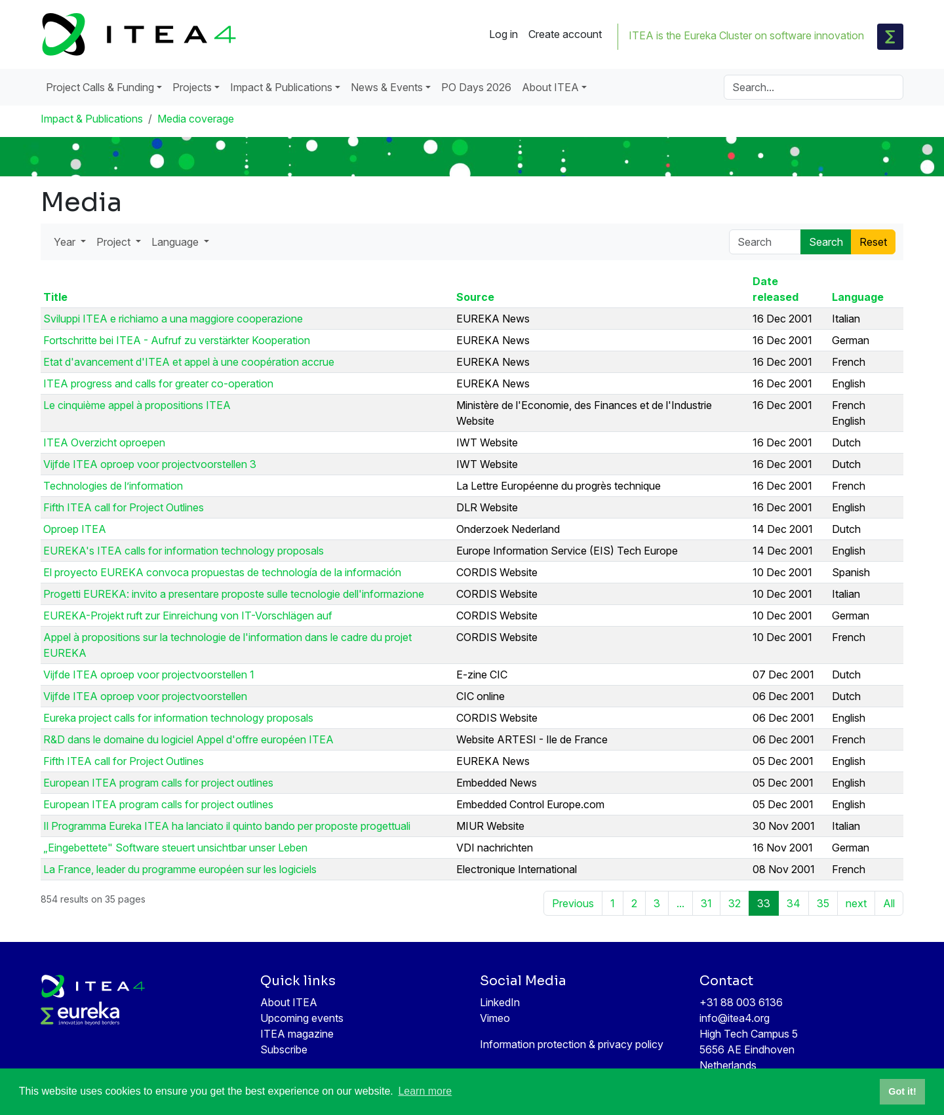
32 (734, 903)
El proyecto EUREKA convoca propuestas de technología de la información (222, 572)
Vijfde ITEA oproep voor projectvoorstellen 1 (148, 674)
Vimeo (495, 1018)
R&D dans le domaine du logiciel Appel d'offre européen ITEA (188, 739)
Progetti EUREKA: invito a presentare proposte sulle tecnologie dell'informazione (233, 593)
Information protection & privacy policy (571, 1044)
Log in (503, 34)
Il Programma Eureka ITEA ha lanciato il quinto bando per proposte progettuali (226, 825)
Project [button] (114, 241)
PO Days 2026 (476, 87)
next (856, 903)
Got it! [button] (902, 1091)
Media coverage (195, 118)
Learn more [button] (425, 1091)
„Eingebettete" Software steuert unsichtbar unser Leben (175, 847)
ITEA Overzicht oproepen (104, 442)
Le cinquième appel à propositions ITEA (137, 405)
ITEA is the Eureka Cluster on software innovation (746, 35)
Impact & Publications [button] (281, 87)
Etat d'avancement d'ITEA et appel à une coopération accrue (188, 361)
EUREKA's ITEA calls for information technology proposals (183, 550)
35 (823, 903)
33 (763, 903)
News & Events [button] (387, 87)
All (889, 903)
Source (475, 296)
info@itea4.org (734, 1018)
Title (55, 296)
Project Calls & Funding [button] (100, 87)
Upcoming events (302, 1018)
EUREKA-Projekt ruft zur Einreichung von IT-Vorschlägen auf (187, 615)
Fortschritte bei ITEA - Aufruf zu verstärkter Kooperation (176, 340)
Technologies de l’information (113, 485)
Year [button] (66, 241)
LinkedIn (500, 1002)
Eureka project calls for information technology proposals (178, 717)
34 (793, 903)
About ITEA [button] (550, 87)
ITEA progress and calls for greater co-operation (158, 383)
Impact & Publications (92, 118)
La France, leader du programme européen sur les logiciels (180, 869)
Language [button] (176, 241)
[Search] (813, 87)
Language (858, 296)
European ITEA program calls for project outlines (158, 782)
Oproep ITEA (74, 529)
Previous (573, 903)
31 (706, 903)
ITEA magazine (297, 1033)
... (680, 903)
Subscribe (283, 1049)
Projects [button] (192, 87)
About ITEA (288, 1002)
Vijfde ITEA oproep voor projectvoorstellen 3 (149, 464)
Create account (565, 34)
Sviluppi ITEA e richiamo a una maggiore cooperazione (173, 318)
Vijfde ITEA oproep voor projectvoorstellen (145, 696)
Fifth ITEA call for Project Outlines (123, 507)
